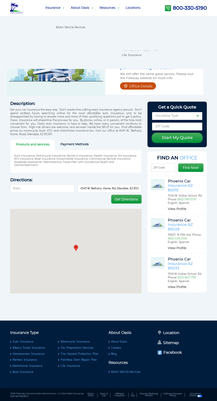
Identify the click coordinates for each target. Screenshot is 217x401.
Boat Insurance (23, 372)
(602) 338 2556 (177, 238)
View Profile (177, 209)
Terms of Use (104, 395)
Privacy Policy (90, 395)
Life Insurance (131, 2)
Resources (109, 7)
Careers (116, 347)
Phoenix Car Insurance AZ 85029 (180, 224)
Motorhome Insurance (27, 365)
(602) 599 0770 (186, 199)
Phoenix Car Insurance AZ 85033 (180, 263)
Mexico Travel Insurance (29, 347)
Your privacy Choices (195, 395)
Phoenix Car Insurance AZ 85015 (180, 185)
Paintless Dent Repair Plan (79, 359)
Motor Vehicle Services (70, 2)
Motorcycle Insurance (75, 341)
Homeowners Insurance (28, 353)
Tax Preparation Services (77, 347)
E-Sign (133, 395)
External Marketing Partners (149, 395)
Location (168, 333)
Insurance (54, 7)
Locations (133, 7)
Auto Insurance (23, 341)
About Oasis (82, 7)
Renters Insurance (25, 359)
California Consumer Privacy (172, 395)
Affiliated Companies (119, 395)
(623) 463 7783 (186, 277)
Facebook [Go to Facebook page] (170, 353)
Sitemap (168, 343)
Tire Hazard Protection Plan (79, 353)
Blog (59, 2)
